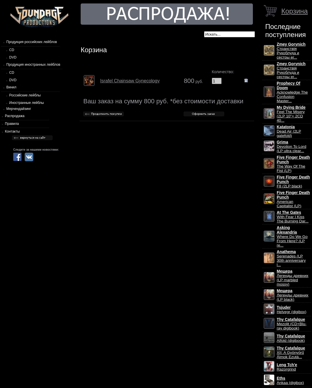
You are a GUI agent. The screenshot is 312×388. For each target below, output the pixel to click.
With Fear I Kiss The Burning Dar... (293, 216)
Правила (12, 124)
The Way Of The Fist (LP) (293, 164)
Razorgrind (287, 367)
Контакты (12, 131)
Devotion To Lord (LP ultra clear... (291, 146)
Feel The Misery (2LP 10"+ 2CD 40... (291, 114)
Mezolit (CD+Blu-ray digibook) (292, 323)
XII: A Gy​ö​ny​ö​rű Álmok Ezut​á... (291, 352)
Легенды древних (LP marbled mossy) (292, 277)
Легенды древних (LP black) (292, 295)
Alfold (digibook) (291, 338)
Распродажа (14, 116)
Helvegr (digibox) (291, 309)
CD (11, 50)
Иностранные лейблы (26, 103)
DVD (12, 57)
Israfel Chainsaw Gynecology (130, 80)
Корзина (294, 11)
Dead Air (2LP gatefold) (289, 131)
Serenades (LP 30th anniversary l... (291, 258)
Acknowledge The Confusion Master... (292, 92)
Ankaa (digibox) (290, 380)
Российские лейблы (25, 95)
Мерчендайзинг (18, 109)
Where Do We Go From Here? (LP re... (292, 236)
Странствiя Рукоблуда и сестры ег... (291, 50)
